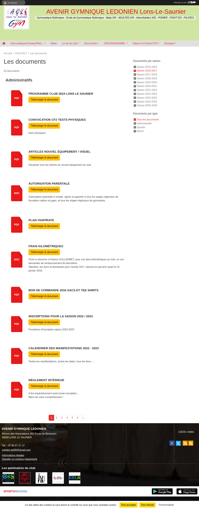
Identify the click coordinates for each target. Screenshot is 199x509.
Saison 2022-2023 (147, 94)
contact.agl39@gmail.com (16, 450)
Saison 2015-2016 (147, 66)
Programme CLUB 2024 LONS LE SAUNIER (60, 93)
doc (17, 193)
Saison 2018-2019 (147, 78)
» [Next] (83, 417)
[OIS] (8, 477)
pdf (16, 98)
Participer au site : (185, 2)
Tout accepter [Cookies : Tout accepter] (128, 505)
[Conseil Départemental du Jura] (41, 477)
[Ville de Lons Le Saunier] (25, 477)
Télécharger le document (44, 99)
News (54, 43)
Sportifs (141, 127)
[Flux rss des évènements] (190, 443)
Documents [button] (90, 43)
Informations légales (13, 455)
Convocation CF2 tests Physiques (57, 119)
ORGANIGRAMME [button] (115, 43)
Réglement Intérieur (46, 380)
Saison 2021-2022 (147, 90)
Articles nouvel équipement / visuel (59, 151)
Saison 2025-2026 (147, 105)
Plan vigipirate (41, 220)
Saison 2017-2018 (147, 74)
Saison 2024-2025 (147, 101)
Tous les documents (148, 119)
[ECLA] (75, 477)
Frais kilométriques (45, 246)
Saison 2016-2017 (147, 70)
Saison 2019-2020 (147, 82)
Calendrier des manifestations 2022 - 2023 (63, 348)
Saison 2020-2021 (147, 86)
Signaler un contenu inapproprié (19, 459)
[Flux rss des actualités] (185, 443)
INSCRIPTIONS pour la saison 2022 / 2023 (60, 316)
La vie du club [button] (69, 43)
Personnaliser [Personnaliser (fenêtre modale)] (166, 505)
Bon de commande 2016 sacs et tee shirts (63, 290)
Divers (140, 131)
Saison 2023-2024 (147, 97)
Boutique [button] (169, 43)
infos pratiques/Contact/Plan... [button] (27, 43)
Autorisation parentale (48, 183)
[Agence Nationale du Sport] (58, 477)
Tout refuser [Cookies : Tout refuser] (147, 505)
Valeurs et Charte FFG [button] (145, 43)
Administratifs (144, 123)
